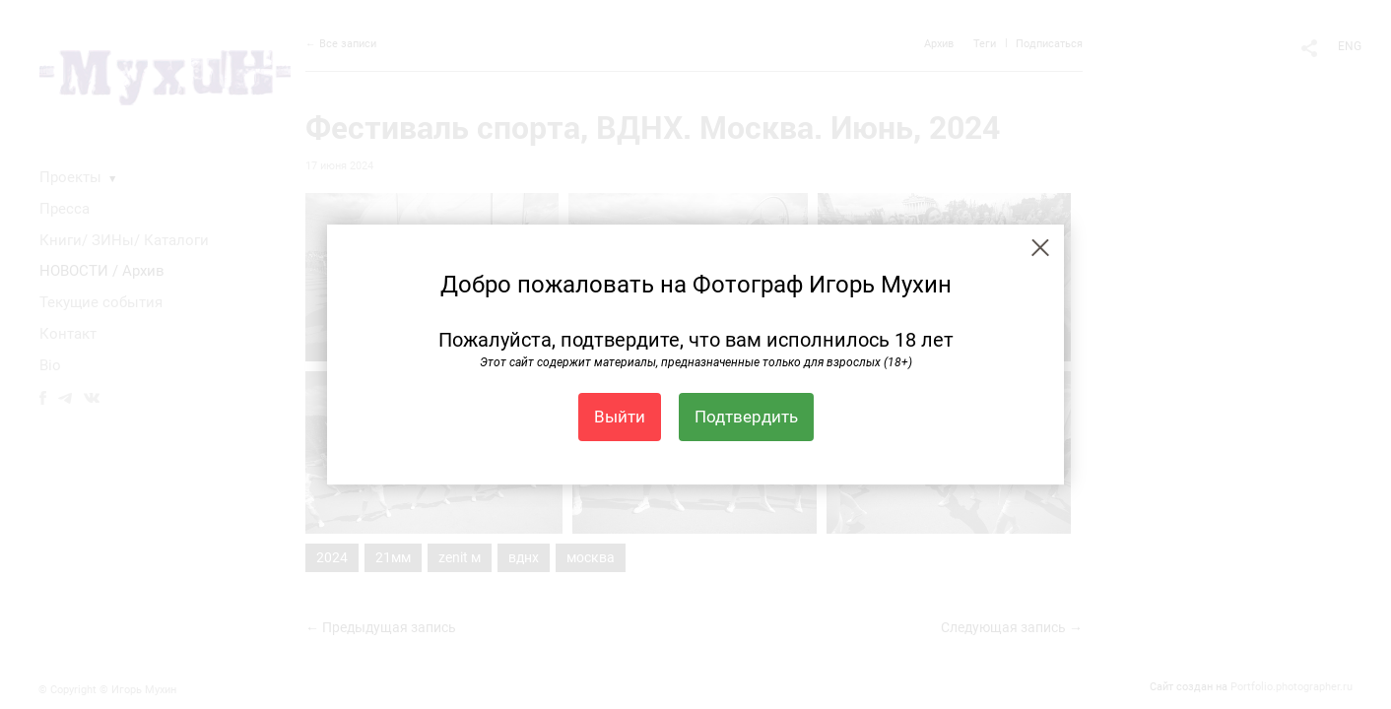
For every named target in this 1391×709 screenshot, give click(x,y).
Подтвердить (746, 416)
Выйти (619, 416)
